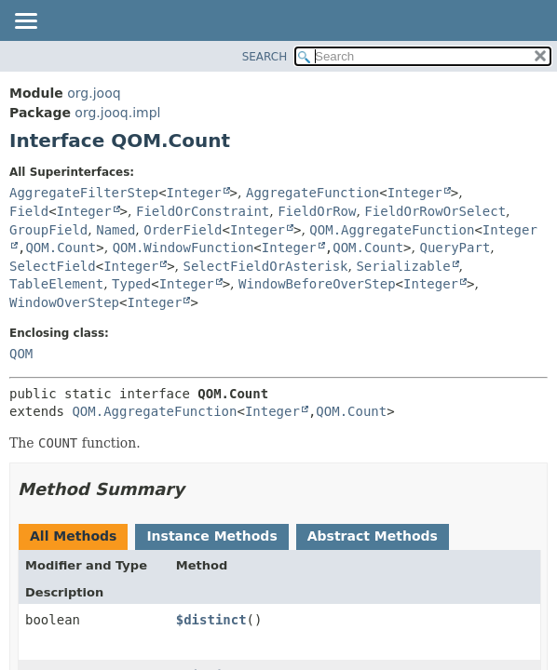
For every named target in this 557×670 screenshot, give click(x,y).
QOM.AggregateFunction (391, 229)
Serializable (403, 266)
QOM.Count (60, 247)
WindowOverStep (64, 302)
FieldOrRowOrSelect (435, 211)
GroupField (48, 229)
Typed (131, 283)
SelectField (52, 266)
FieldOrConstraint (202, 211)
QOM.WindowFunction (183, 247)
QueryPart (454, 247)
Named (115, 229)
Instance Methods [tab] (211, 536)
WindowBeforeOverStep (317, 283)
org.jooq (93, 93)
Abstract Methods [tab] (372, 536)
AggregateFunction (312, 192)
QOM (21, 353)
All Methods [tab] (73, 536)
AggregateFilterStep (83, 192)
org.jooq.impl (117, 112)
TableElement (56, 283)
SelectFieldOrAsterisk (265, 266)
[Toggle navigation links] (25, 22)
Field (28, 211)
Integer (194, 192)
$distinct (211, 619)
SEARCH (265, 56)
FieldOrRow (317, 211)
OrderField (182, 229)
